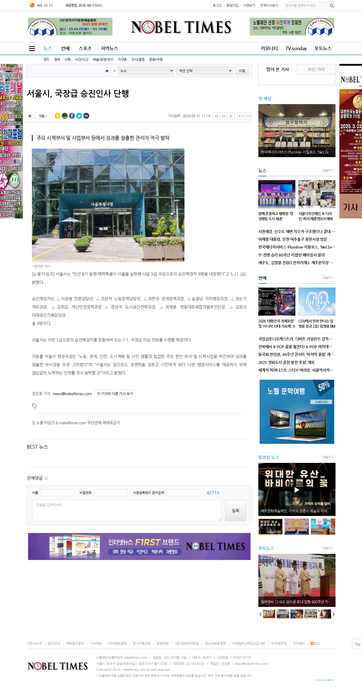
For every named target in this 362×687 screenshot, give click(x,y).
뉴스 (47, 48)
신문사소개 (34, 643)
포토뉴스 (322, 48)
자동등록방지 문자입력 (148, 493)
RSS (315, 643)
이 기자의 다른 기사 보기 (115, 394)
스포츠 (85, 48)
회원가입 (232, 5)
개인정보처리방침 (187, 643)
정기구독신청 (142, 643)
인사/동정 (138, 59)
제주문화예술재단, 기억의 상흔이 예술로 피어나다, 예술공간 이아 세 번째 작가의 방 (298, 511)
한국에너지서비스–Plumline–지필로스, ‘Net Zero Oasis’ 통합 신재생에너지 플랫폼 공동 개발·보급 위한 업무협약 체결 (298, 152)
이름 (35, 493)
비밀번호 (85, 493)
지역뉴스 (109, 48)
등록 (235, 510)
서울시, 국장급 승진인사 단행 (78, 93)
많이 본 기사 (277, 69)
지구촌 (122, 59)
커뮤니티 (269, 48)
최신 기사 (316, 69)
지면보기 (249, 5)
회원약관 (163, 643)
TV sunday (296, 48)
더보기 (326, 170)
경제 (57, 59)
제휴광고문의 (75, 643)
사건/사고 (81, 59)
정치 (46, 59)
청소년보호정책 (215, 643)
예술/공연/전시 (103, 59)
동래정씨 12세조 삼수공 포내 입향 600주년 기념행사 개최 (298, 602)
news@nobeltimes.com (72, 393)
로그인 (217, 5)
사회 (67, 59)
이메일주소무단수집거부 (248, 643)
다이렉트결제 (117, 643)
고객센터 (298, 643)
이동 (242, 71)
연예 (65, 48)
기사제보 (96, 643)
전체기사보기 (269, 5)
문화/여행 (155, 59)
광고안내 (54, 643)
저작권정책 (278, 643)
